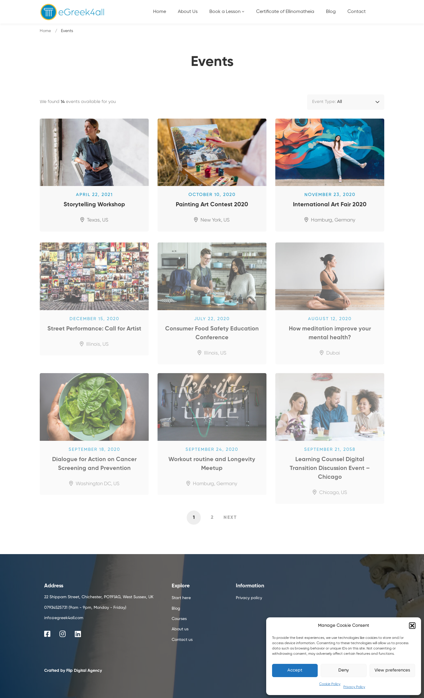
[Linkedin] (78, 634)
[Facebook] (47, 634)
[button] (412, 626)
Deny (343, 670)
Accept (294, 670)
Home (45, 31)
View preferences (392, 670)
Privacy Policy (354, 687)
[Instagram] (62, 634)
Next (230, 517)
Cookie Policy (329, 684)
